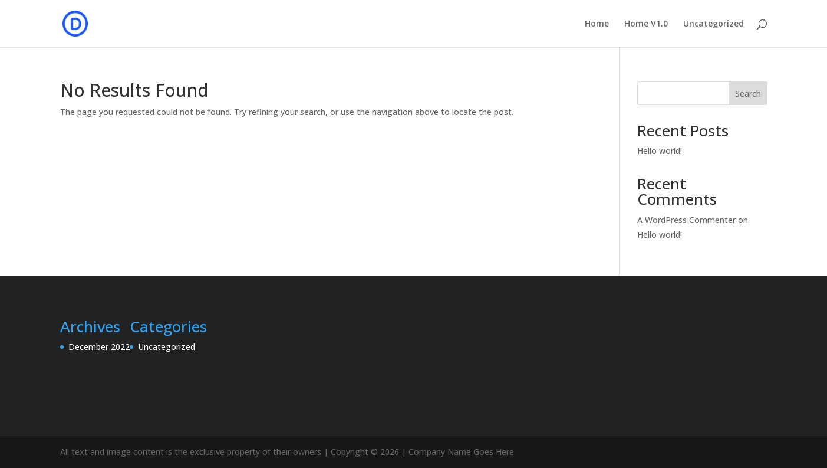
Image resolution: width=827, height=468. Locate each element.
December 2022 (99, 346)
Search (748, 93)
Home (597, 24)
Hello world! (659, 150)
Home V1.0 (646, 24)
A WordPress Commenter (686, 219)
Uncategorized (713, 24)
